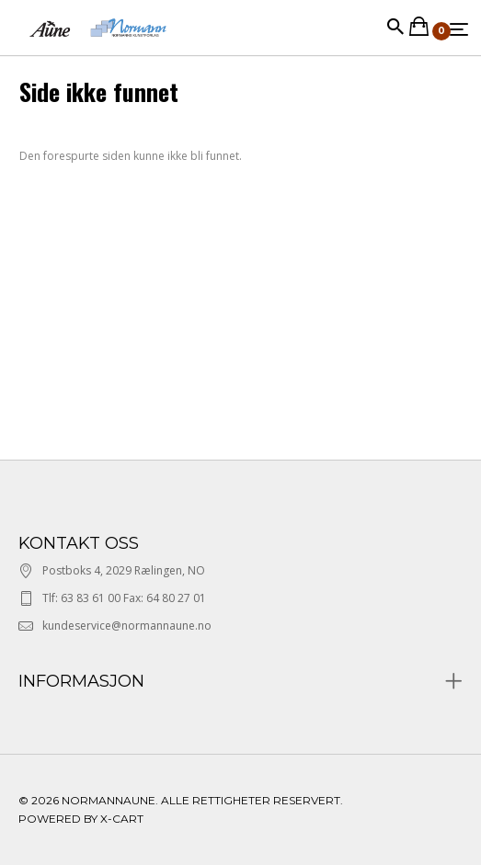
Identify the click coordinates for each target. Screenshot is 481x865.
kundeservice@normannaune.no (127, 625)
